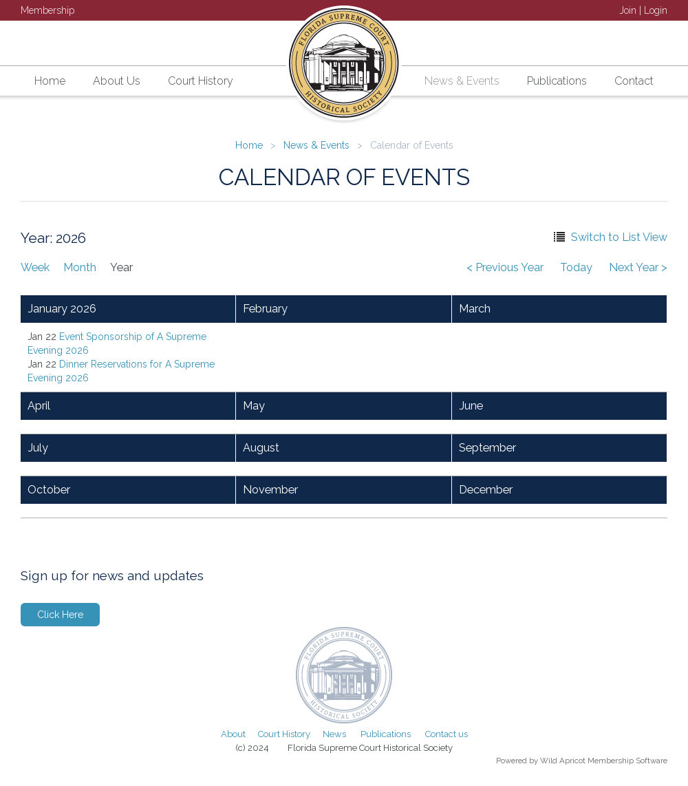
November (270, 489)
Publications (386, 734)
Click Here (60, 614)
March (475, 308)
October (49, 489)
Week (35, 267)
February (265, 308)
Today (576, 267)
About (233, 734)
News (334, 734)
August (261, 447)
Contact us (446, 734)
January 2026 (62, 308)
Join (627, 10)
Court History (284, 734)
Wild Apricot (562, 760)
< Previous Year (505, 267)
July (38, 447)
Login (655, 10)
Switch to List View (619, 237)
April (39, 405)
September (487, 447)
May (254, 405)
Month (79, 267)
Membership (47, 10)
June (471, 405)
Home (249, 145)
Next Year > (638, 267)
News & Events (316, 145)
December (486, 489)
